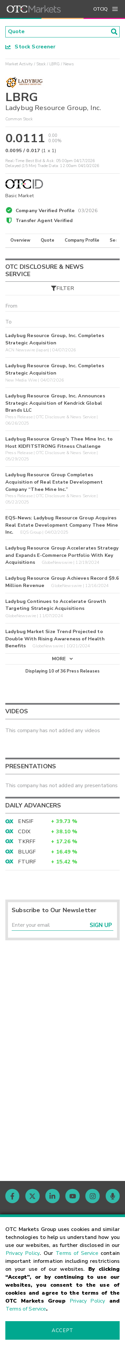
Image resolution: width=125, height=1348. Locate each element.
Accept (62, 1330)
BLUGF (27, 852)
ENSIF (25, 822)
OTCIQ (100, 9)
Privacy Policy (23, 1253)
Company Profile (82, 241)
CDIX (24, 832)
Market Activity (19, 64)
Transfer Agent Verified (44, 220)
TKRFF (26, 842)
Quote (47, 241)
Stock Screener (30, 46)
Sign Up (101, 926)
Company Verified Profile (57, 209)
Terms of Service (77, 1253)
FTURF (27, 862)
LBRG (54, 64)
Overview (20, 241)
